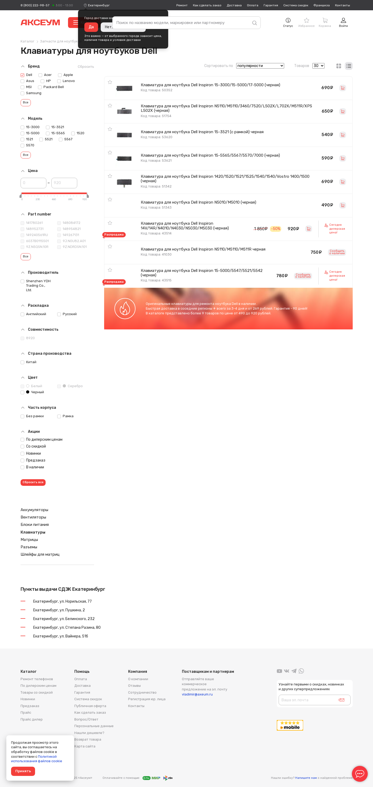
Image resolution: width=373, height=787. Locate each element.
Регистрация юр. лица (147, 699)
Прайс (26, 712)
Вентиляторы (33, 517)
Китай (28, 362)
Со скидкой (33, 446)
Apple (65, 75)
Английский (33, 314)
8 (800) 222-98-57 (35, 5)
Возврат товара (87, 739)
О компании (138, 679)
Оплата (252, 5)
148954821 (69, 229)
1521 (27, 139)
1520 (77, 133)
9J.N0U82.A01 (71, 241)
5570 (27, 145)
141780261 (32, 223)
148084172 (68, 223)
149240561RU (34, 235)
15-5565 (55, 133)
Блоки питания (35, 524)
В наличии (32, 467)
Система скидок (295, 5)
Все (25, 102)
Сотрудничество (142, 692)
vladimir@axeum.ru (197, 694)
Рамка (65, 416)
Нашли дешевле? (89, 733)
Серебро (70, 386)
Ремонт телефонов (37, 679)
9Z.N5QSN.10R (35, 247)
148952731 (32, 229)
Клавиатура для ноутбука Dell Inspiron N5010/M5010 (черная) (198, 202)
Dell (26, 75)
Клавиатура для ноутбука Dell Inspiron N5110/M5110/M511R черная (203, 249)
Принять (23, 771)
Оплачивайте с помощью (138, 778)
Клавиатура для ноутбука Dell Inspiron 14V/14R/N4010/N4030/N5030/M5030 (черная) (185, 225)
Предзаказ (33, 460)
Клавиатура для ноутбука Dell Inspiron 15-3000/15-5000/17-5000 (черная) (210, 85)
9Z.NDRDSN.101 (72, 247)
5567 (65, 139)
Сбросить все (33, 482)
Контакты (342, 5)
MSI (26, 87)
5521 (45, 139)
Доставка (234, 5)
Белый (31, 386)
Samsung (31, 93)
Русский (67, 314)
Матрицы (29, 539)
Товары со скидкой (37, 692)
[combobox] (99, 5)
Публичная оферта (90, 706)
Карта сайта (84, 746)
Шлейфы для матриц (40, 554)
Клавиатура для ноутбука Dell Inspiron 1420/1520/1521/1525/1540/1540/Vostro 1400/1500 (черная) (225, 178)
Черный (32, 392)
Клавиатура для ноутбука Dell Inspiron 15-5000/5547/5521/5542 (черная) (202, 272)
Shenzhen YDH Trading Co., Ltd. (36, 285)
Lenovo (66, 81)
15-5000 (30, 133)
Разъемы (29, 547)
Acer (45, 75)
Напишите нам (306, 778)
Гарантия (271, 5)
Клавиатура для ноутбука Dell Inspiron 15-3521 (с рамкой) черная (202, 131)
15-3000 (30, 127)
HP (46, 81)
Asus (27, 81)
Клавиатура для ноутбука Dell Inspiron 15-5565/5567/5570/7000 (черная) (210, 155)
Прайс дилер (32, 719)
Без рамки (32, 416)
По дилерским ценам (41, 439)
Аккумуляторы (34, 509)
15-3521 (55, 127)
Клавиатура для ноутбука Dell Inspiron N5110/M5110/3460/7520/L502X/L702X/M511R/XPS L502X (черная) (226, 108)
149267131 (68, 235)
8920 (28, 338)
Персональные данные (94, 726)
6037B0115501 (35, 241)
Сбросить (86, 67)
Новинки (31, 453)
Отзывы (134, 686)
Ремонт (182, 5)
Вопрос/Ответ (86, 719)
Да (91, 27)
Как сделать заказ (207, 5)
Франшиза (321, 5)
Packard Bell (51, 87)
